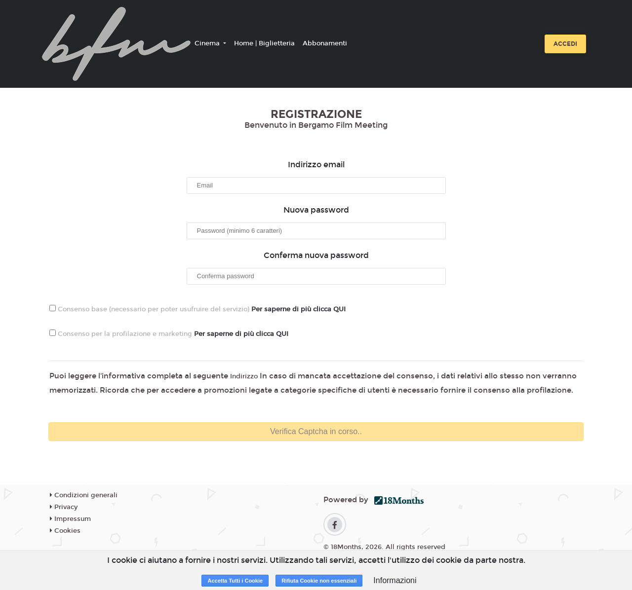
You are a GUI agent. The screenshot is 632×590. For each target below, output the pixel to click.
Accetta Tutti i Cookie (235, 581)
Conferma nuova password (316, 255)
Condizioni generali (84, 495)
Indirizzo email (316, 164)
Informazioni (394, 580)
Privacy (64, 507)
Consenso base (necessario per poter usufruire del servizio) (197, 309)
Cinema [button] (208, 43)
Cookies (65, 531)
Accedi (565, 43)
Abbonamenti (325, 43)
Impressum (70, 519)
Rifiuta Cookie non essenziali (318, 581)
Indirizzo (244, 376)
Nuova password (316, 210)
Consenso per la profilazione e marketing (168, 334)
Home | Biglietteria (264, 43)
